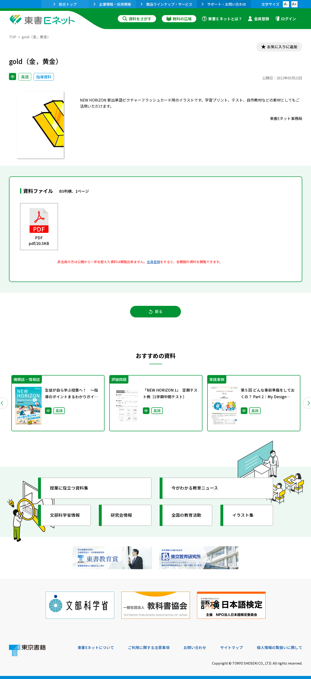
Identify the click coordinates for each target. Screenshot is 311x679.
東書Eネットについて (96, 647)
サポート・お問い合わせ (224, 4)
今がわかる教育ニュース (195, 489)
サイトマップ (231, 647)
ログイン (285, 18)
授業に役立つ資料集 (69, 489)
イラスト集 (243, 516)
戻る (155, 312)
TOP (12, 36)
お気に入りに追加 (282, 47)
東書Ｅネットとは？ (222, 18)
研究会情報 (121, 516)
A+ (294, 4)
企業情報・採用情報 (112, 4)
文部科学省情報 (65, 516)
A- (286, 4)
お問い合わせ (195, 647)
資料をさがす (137, 18)
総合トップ (65, 4)
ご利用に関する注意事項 (149, 647)
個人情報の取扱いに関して (279, 647)
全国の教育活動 (187, 516)
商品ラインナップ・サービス (166, 4)
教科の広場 (179, 18)
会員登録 (258, 18)
